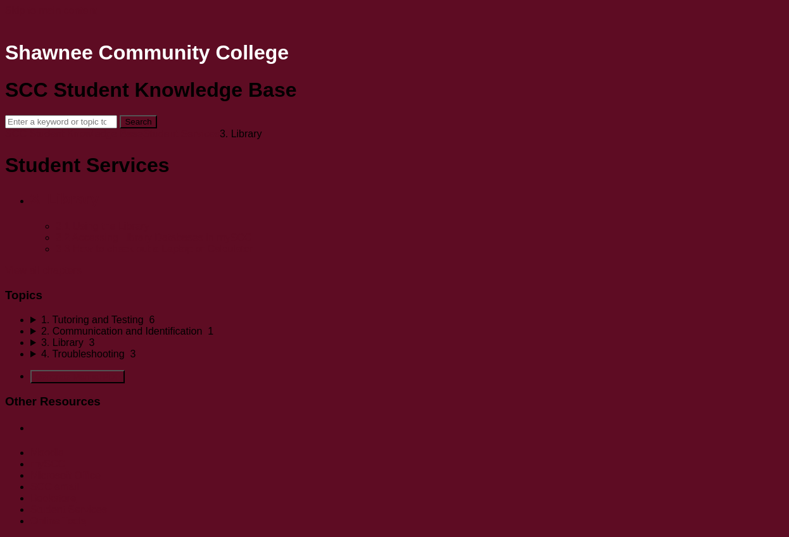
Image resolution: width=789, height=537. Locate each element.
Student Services (181, 133)
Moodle (46, 452)
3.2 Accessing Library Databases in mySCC (153, 237)
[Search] (61, 121)
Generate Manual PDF (77, 376)
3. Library (64, 198)
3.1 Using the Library (102, 226)
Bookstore (53, 498)
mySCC (47, 464)
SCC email (54, 486)
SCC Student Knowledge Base (74, 133)
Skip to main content (51, 10)
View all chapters (43, 270)
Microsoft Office (65, 475)
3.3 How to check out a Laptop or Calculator (154, 249)
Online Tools (58, 520)
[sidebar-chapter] (407, 320)
